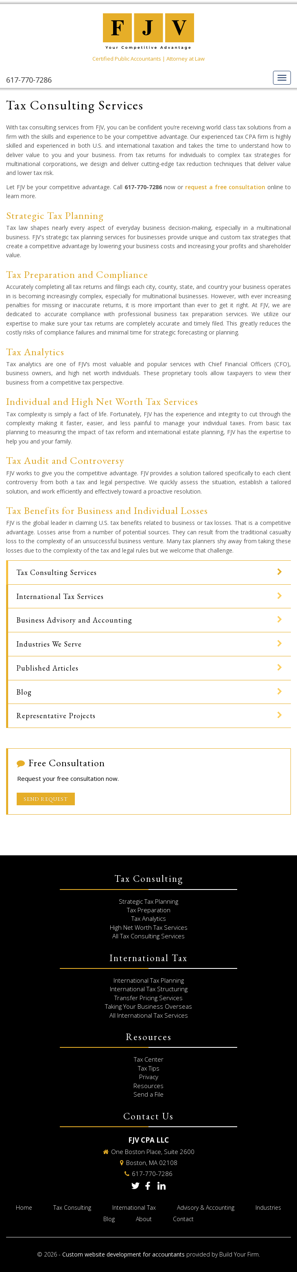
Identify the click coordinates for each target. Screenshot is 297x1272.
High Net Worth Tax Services (149, 927)
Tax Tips (148, 1068)
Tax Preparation (148, 910)
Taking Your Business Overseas (148, 1006)
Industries (268, 1207)
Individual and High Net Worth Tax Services (102, 401)
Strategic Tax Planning (55, 215)
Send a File (148, 1094)
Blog (24, 692)
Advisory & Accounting (205, 1207)
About (144, 1219)
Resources (148, 1086)
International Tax (134, 1207)
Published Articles (47, 668)
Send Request (46, 799)
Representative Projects (56, 715)
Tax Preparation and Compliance (77, 274)
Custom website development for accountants (123, 1254)
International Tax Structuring (149, 989)
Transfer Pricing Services (148, 998)
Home (24, 1207)
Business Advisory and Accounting (74, 620)
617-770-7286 (29, 80)
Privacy (148, 1077)
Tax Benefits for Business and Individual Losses (107, 510)
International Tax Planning (149, 980)
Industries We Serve (49, 644)
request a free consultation (225, 187)
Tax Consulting (72, 1207)
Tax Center (149, 1059)
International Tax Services (60, 596)
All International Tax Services (148, 1015)
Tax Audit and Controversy (65, 460)
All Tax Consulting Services (148, 936)
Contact (183, 1219)
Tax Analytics (35, 351)
